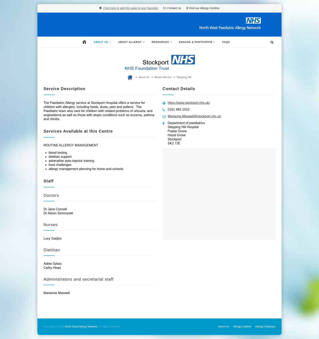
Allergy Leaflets (242, 326)
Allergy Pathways (265, 326)
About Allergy (130, 42)
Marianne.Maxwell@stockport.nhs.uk (194, 116)
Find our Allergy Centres (204, 8)
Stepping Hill (184, 77)
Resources (160, 42)
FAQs (226, 42)
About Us (101, 42)
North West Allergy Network (81, 326)
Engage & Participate (196, 42)
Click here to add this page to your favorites (130, 8)
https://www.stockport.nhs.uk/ (189, 103)
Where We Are (163, 77)
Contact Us (174, 8)
